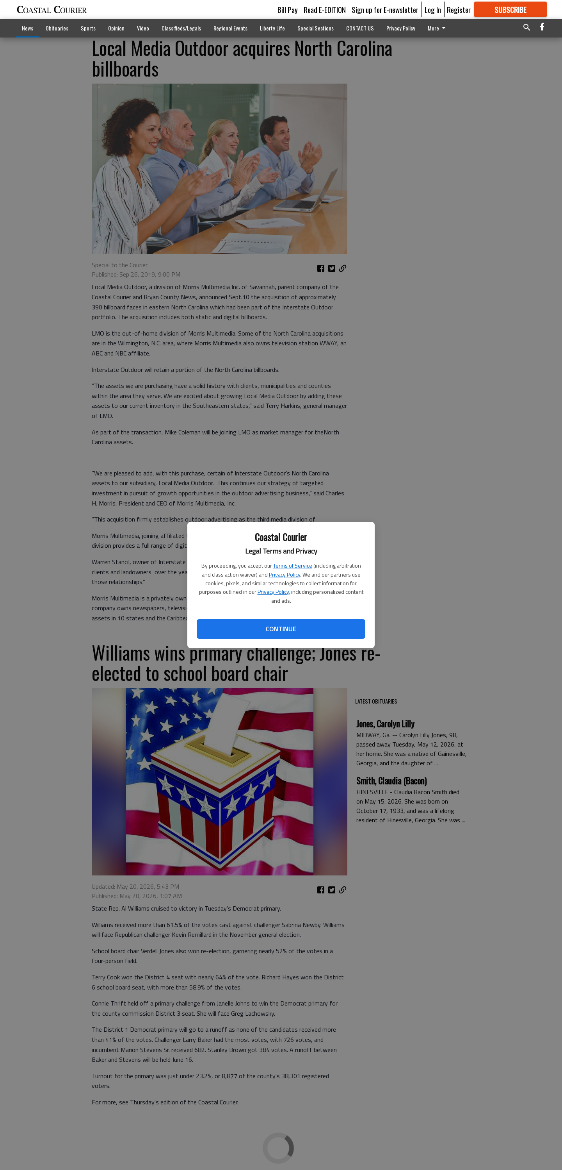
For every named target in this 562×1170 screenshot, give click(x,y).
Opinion (116, 28)
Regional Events (230, 28)
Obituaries (57, 28)
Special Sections (315, 28)
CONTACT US (360, 28)
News (27, 28)
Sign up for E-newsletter (385, 9)
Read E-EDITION (325, 9)
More (438, 28)
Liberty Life (272, 28)
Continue (281, 629)
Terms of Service (292, 565)
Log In (433, 9)
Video (143, 28)
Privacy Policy (284, 574)
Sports (88, 28)
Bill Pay (287, 9)
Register (459, 9)
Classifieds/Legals (181, 28)
